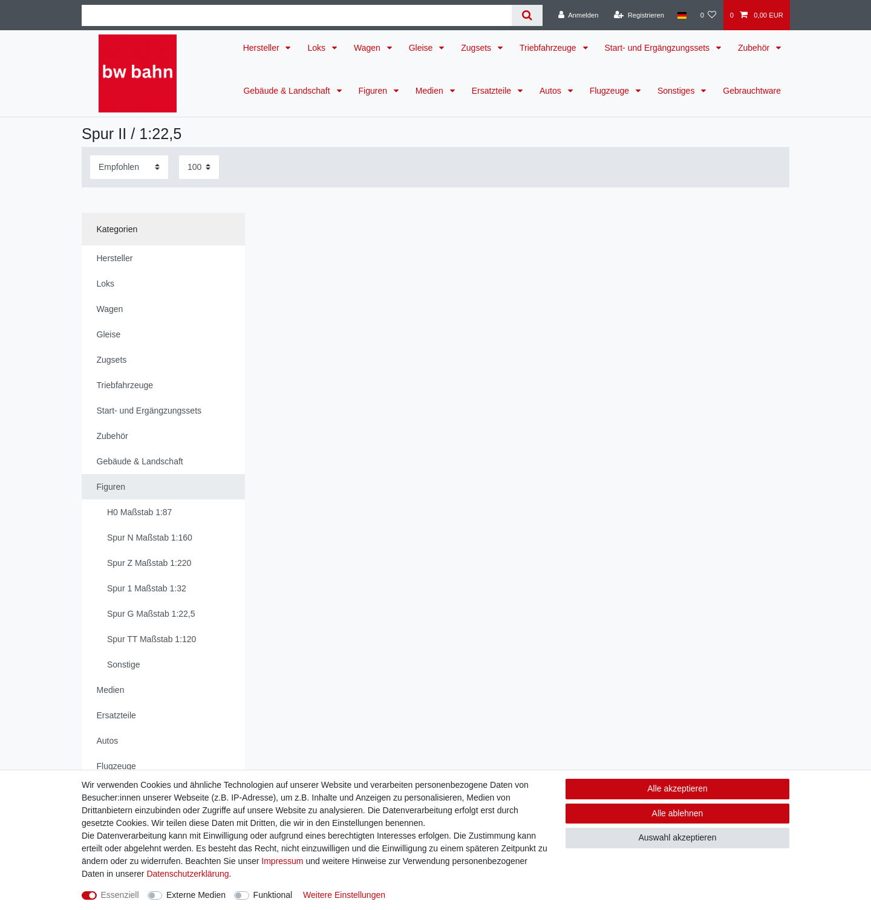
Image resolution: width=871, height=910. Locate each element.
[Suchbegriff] (297, 15)
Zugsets (477, 48)
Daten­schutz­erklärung (187, 874)
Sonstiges (677, 91)
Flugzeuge (610, 91)
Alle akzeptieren (677, 788)
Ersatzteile (493, 91)
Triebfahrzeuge (549, 48)
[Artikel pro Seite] (199, 167)
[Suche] (527, 15)
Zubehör (755, 48)
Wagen (368, 48)
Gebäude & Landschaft (287, 91)
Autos (552, 91)
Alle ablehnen (677, 813)
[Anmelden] (578, 15)
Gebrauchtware (752, 91)
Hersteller (262, 48)
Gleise (422, 48)
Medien (431, 91)
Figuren (374, 91)
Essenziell (120, 895)
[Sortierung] (129, 167)
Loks (317, 48)
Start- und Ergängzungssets (658, 48)
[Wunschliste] (708, 15)
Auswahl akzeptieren (677, 837)
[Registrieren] (639, 15)
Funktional (273, 895)
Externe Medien (196, 895)
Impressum (282, 861)
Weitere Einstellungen (344, 895)
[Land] (682, 15)
